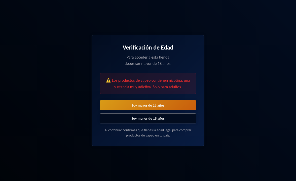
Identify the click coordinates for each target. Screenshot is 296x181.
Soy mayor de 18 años (148, 105)
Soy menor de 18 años (148, 118)
